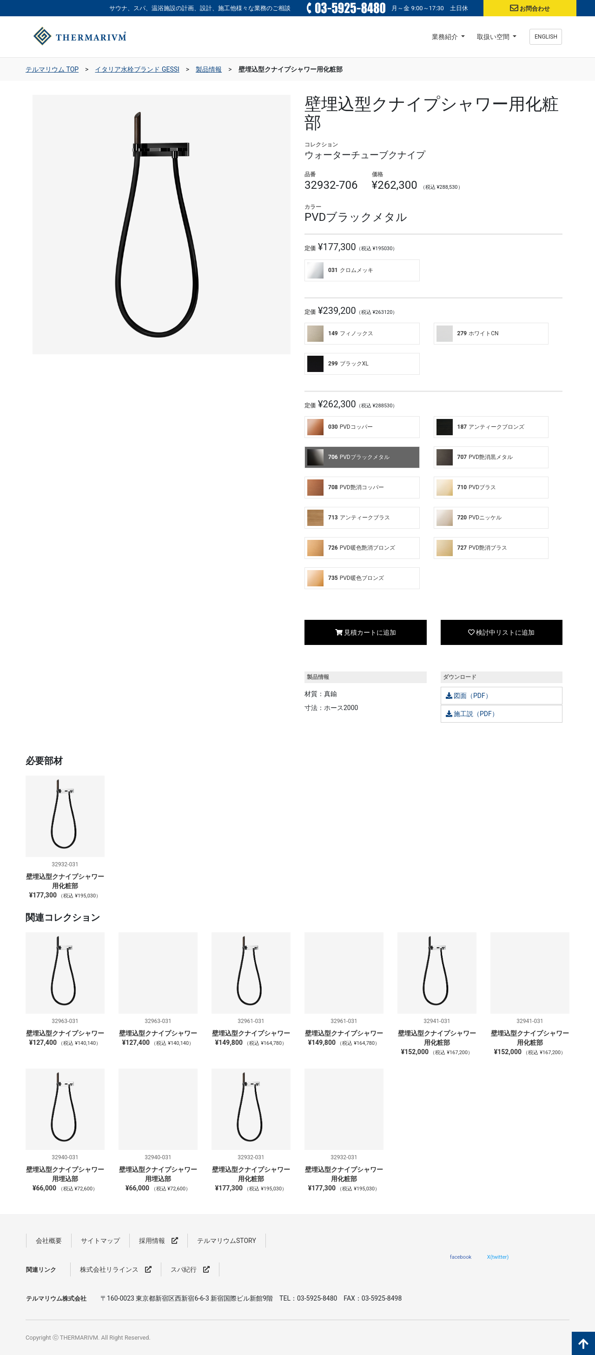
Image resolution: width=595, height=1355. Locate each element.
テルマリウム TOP (52, 69)
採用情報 (158, 1240)
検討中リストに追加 (501, 632)
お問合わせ (535, 8)
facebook (460, 1257)
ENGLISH (546, 36)
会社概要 (49, 1240)
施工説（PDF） (472, 713)
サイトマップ (100, 1240)
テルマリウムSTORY (226, 1240)
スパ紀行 (190, 1269)
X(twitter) (498, 1257)
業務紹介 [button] (445, 36)
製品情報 (209, 69)
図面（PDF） (469, 695)
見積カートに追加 (365, 632)
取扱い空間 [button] (494, 36)
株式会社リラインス (116, 1269)
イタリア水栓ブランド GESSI (137, 69)
